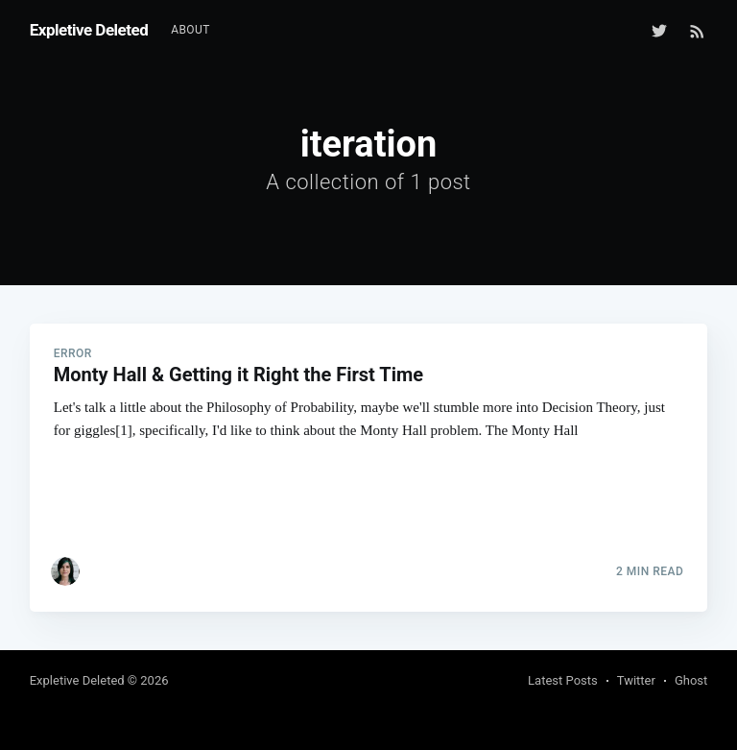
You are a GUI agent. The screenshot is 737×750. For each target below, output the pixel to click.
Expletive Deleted (89, 29)
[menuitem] (190, 30)
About (190, 29)
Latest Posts (563, 680)
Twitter (636, 680)
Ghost (691, 680)
